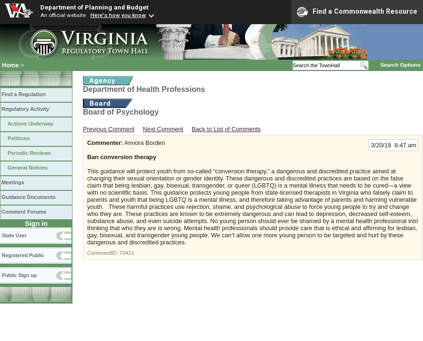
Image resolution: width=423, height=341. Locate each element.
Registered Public (23, 255)
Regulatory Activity (25, 109)
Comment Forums (23, 212)
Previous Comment (109, 129)
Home (10, 65)
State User (14, 235)
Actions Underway (31, 123)
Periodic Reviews (29, 153)
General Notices (28, 167)
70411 (127, 253)
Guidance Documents (28, 197)
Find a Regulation (23, 94)
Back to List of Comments (226, 129)
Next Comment (163, 129)
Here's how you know (118, 15)
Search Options (400, 65)
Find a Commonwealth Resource (357, 12)
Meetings (12, 182)
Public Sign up (19, 275)
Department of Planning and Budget (94, 7)
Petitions (19, 138)
